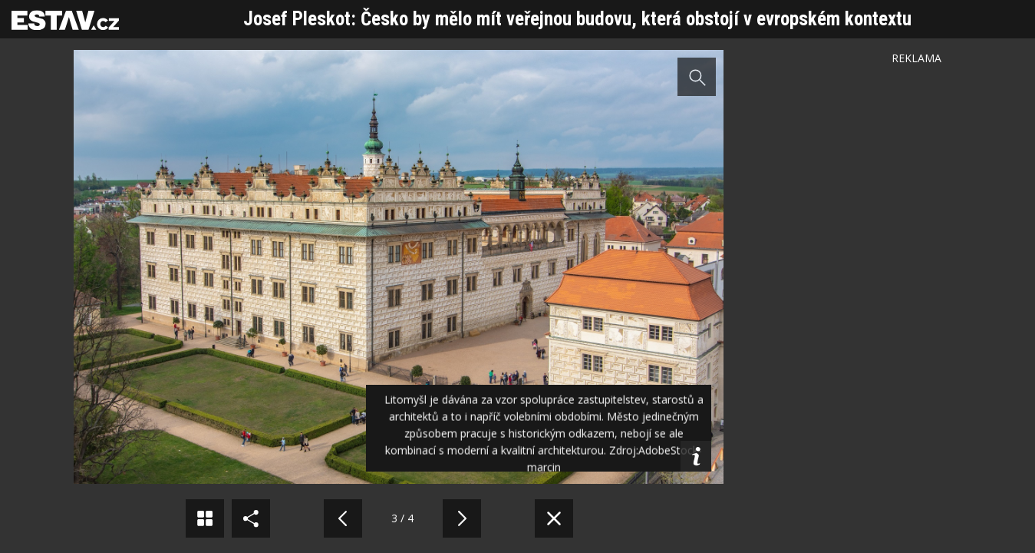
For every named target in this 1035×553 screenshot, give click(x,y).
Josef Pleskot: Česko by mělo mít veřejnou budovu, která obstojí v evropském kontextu (577, 19)
